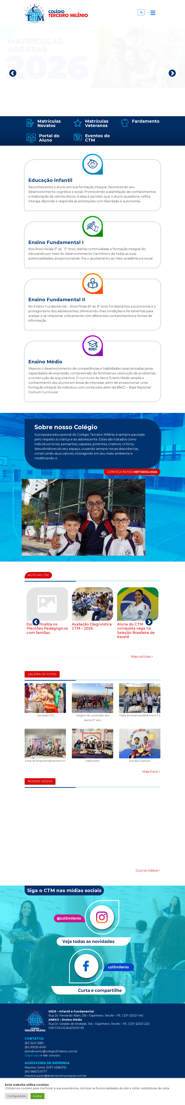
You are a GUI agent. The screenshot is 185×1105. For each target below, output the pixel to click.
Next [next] (172, 73)
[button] (141, 12)
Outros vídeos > (148, 870)
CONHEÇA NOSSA (132, 472)
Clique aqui (32, 1055)
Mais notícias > (142, 656)
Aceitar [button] (37, 1096)
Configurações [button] (16, 1096)
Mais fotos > (151, 772)
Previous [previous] (12, 73)
